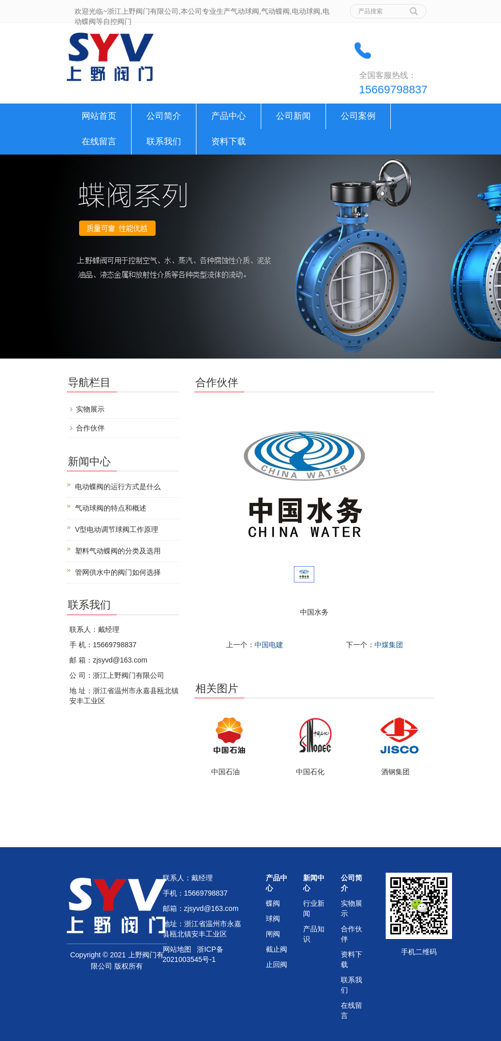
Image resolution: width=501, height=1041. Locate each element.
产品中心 (228, 116)
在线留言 (99, 141)
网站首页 (99, 116)
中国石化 (310, 772)
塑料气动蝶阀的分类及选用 (118, 551)
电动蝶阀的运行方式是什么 (118, 487)
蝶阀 (273, 903)
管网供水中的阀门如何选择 (118, 572)
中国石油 (225, 772)
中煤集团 (388, 645)
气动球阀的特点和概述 (110, 508)
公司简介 (163, 116)
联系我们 (163, 141)
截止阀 (276, 949)
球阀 (273, 919)
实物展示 (90, 409)
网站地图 (177, 949)
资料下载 (228, 141)
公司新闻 (293, 116)
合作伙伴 (90, 428)
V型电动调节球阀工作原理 (116, 529)
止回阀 (276, 964)
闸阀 (273, 934)
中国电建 (269, 645)
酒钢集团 (395, 772)
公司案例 (358, 116)
